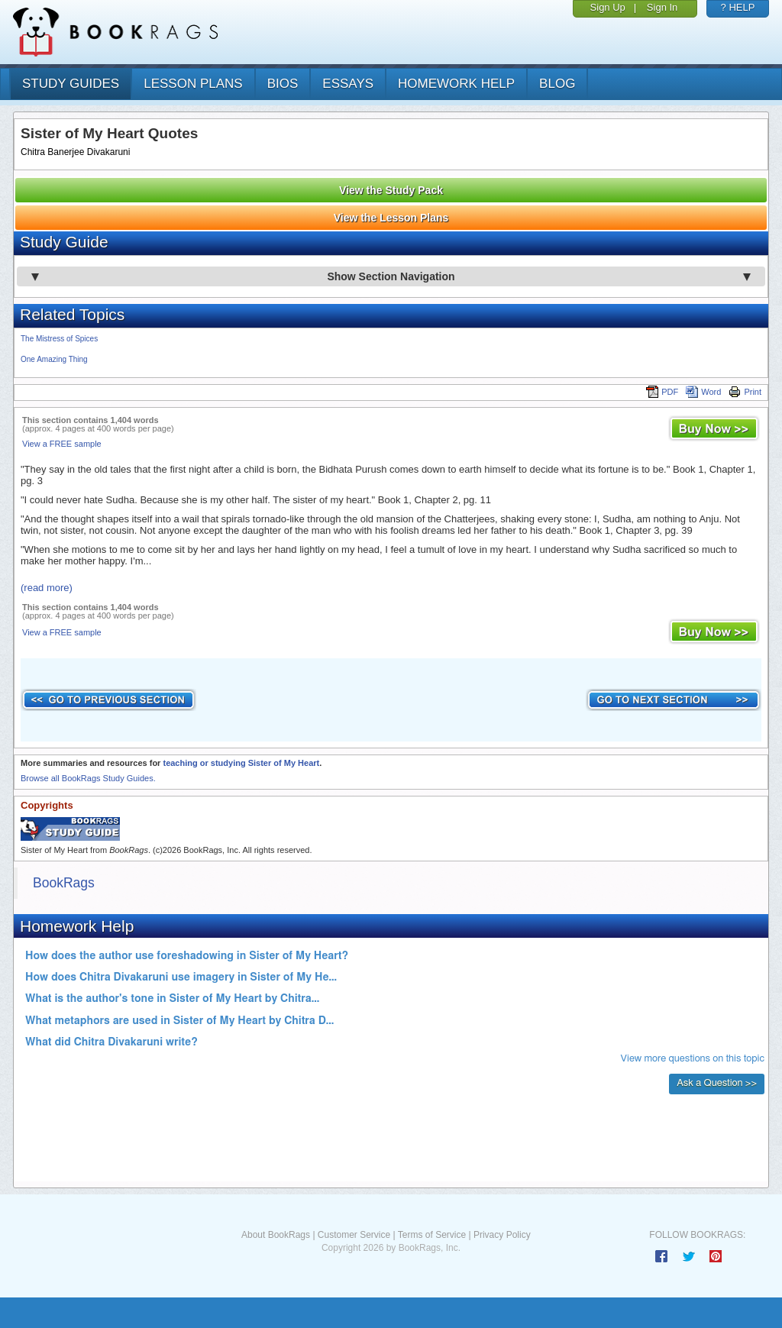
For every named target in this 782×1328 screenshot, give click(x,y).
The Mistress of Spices (59, 338)
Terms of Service (432, 1234)
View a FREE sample (62, 443)
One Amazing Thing (54, 359)
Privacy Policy (502, 1234)
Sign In (662, 7)
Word (703, 391)
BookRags (64, 882)
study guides (70, 83)
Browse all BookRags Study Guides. (88, 778)
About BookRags (275, 1234)
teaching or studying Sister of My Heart (241, 762)
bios (283, 83)
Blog (557, 83)
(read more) (47, 587)
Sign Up (607, 7)
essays (347, 83)
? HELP (738, 7)
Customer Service (354, 1234)
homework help (456, 83)
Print (745, 391)
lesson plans (193, 83)
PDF (662, 391)
